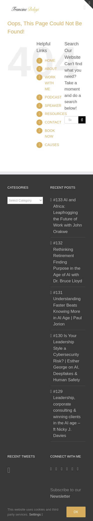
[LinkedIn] (61, 469)
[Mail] (72, 469)
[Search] (82, 119)
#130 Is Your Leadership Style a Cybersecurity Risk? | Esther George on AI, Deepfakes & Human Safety (66, 357)
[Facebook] (56, 469)
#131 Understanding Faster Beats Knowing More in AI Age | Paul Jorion (67, 308)
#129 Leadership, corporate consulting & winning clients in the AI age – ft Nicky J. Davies (67, 413)
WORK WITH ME (50, 83)
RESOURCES (56, 114)
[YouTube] (77, 469)
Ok (76, 512)
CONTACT (53, 122)
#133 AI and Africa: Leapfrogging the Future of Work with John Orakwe (67, 216)
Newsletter (60, 496)
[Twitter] (67, 469)
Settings (36, 514)
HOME (50, 60)
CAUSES (52, 145)
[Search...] (71, 119)
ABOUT (51, 69)
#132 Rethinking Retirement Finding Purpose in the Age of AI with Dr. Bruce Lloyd (67, 262)
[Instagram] (51, 469)
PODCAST (53, 97)
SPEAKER (53, 106)
